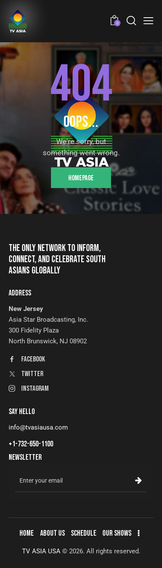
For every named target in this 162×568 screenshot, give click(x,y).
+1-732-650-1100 (31, 444)
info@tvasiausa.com (38, 427)
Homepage (81, 178)
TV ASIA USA (41, 551)
